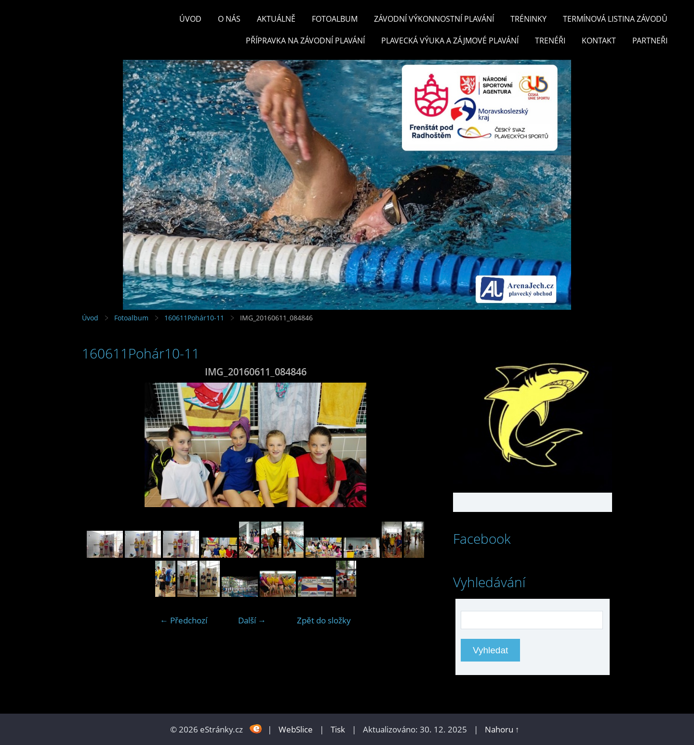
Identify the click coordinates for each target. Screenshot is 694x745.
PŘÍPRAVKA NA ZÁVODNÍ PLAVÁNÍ (305, 40)
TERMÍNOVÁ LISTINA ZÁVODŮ (615, 19)
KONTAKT (599, 40)
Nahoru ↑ (502, 729)
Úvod (190, 19)
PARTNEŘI (649, 40)
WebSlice (296, 729)
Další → (252, 620)
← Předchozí (183, 620)
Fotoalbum (335, 19)
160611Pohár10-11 (194, 317)
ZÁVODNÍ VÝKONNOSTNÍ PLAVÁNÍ (434, 19)
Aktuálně (276, 19)
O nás (229, 19)
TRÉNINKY (528, 19)
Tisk (338, 729)
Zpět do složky (324, 620)
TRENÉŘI (550, 40)
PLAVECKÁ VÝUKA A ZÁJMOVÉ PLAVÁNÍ (450, 40)
